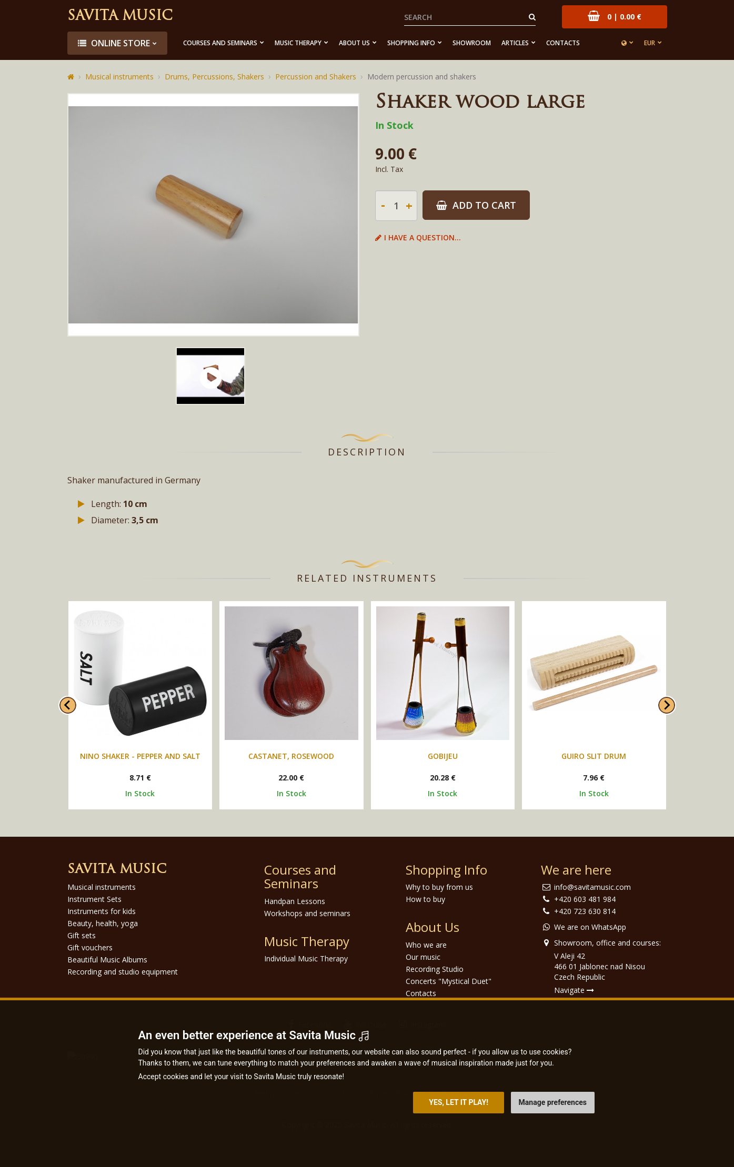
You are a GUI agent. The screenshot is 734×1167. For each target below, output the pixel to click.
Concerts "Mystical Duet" (448, 981)
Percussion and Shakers (315, 77)
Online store (114, 43)
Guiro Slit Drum (593, 756)
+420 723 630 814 (585, 911)
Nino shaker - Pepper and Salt (140, 756)
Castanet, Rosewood (291, 756)
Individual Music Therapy (306, 958)
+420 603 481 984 (585, 899)
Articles (515, 42)
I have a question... (418, 237)
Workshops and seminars (307, 913)
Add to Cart (476, 205)
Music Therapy (298, 42)
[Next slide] (666, 705)
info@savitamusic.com (592, 887)
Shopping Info (411, 42)
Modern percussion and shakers (421, 77)
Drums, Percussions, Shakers (214, 77)
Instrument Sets (94, 899)
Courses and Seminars (220, 42)
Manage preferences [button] (553, 1102)
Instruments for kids (101, 911)
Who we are (426, 945)
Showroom (472, 42)
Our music (423, 957)
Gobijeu (443, 756)
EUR (649, 42)
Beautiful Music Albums (107, 960)
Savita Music (120, 16)
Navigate (574, 990)
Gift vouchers (90, 947)
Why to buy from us (439, 887)
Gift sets (81, 935)
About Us (354, 42)
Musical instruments (119, 77)
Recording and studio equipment (122, 972)
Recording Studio (435, 969)
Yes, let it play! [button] (458, 1102)
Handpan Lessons (294, 901)
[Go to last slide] (67, 705)
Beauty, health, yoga (102, 923)
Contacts (563, 42)
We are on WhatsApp (590, 927)
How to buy (425, 899)
